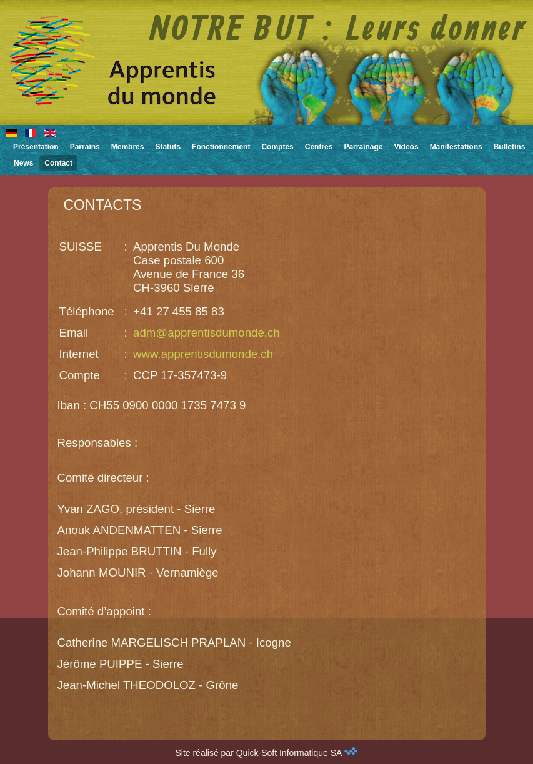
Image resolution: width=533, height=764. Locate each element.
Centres (319, 146)
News (23, 163)
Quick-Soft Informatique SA (297, 753)
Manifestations (456, 146)
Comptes (277, 146)
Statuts (168, 146)
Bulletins (510, 146)
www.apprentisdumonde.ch (203, 353)
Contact (58, 163)
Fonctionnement (221, 146)
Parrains (85, 146)
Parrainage (363, 146)
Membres (127, 146)
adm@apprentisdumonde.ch (206, 332)
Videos (406, 146)
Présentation (36, 146)
